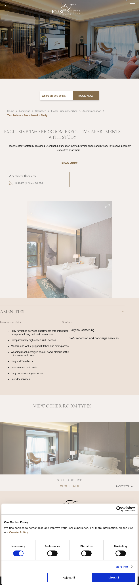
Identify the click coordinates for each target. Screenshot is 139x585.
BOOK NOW (85, 96)
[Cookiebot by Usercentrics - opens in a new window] (119, 509)
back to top (124, 486)
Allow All (113, 577)
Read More (69, 163)
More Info (121, 566)
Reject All (69, 577)
